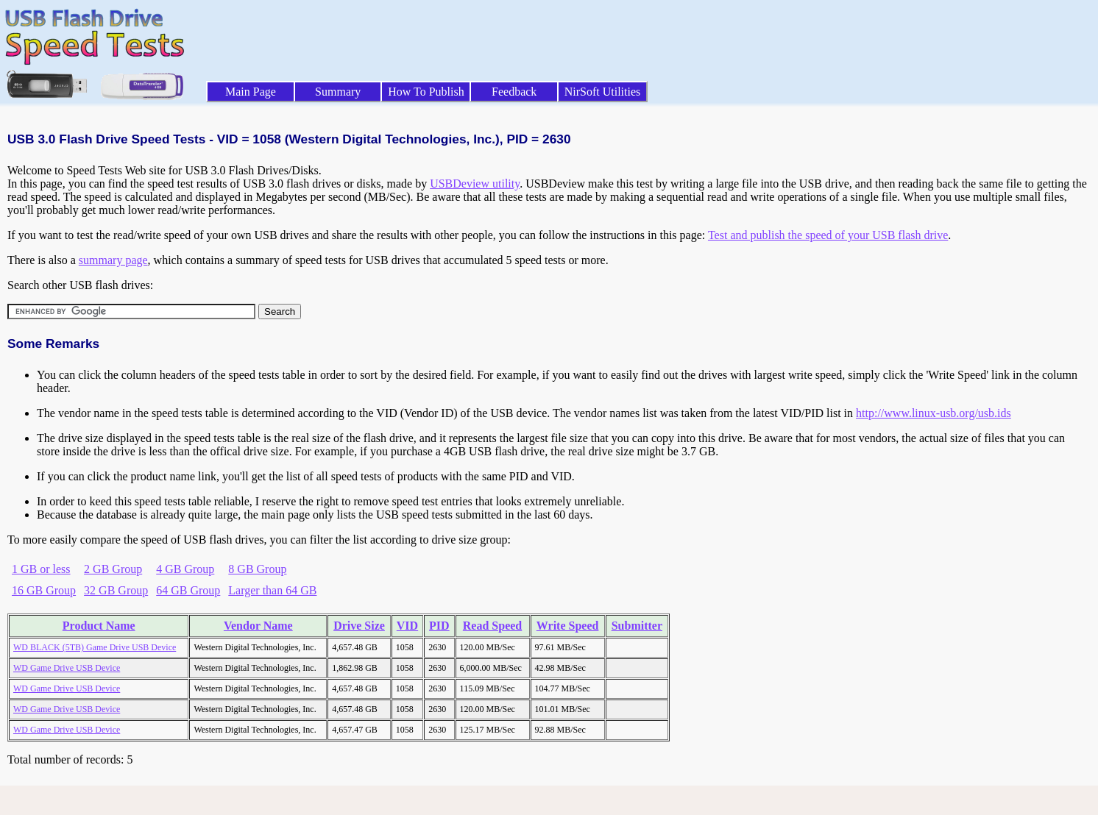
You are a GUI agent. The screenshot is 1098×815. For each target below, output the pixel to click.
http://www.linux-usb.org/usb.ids (933, 413)
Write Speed (567, 625)
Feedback (514, 91)
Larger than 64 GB (272, 590)
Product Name (99, 625)
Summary (338, 91)
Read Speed (492, 625)
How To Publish (426, 91)
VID (407, 625)
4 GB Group (185, 569)
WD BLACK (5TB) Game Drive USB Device (94, 647)
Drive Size (359, 625)
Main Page (250, 91)
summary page (113, 260)
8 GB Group (257, 569)
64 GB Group (188, 590)
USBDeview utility (475, 183)
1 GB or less (41, 569)
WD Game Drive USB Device (66, 668)
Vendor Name (258, 625)
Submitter (637, 625)
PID (439, 625)
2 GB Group (113, 569)
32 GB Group (116, 590)
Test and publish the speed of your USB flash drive (828, 235)
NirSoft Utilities (602, 91)
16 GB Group (44, 590)
